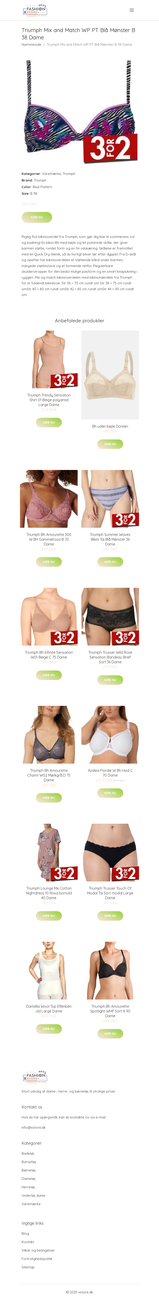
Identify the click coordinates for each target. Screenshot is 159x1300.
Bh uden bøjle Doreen (110, 426)
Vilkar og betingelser (38, 1250)
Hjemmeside (31, 44)
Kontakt (28, 1242)
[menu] (132, 10)
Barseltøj (29, 1162)
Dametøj (28, 1178)
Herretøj (28, 1187)
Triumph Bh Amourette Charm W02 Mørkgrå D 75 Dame (48, 775)
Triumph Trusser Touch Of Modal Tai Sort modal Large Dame (110, 893)
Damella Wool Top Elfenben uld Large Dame (49, 1008)
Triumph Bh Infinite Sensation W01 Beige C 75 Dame (49, 654)
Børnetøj (29, 1170)
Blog (25, 1233)
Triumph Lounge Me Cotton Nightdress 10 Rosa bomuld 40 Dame (49, 893)
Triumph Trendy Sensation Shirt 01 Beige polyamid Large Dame (49, 400)
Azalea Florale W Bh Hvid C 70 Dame (110, 772)
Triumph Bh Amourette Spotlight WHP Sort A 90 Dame (110, 1011)
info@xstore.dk (34, 1127)
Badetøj (28, 1153)
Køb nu (37, 217)
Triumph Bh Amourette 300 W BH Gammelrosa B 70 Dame (49, 539)
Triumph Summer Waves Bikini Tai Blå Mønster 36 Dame (110, 539)
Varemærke (51, 174)
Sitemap (28, 1267)
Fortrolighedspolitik (37, 1259)
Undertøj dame (33, 1195)
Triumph (69, 174)
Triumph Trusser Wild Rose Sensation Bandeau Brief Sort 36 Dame (110, 657)
